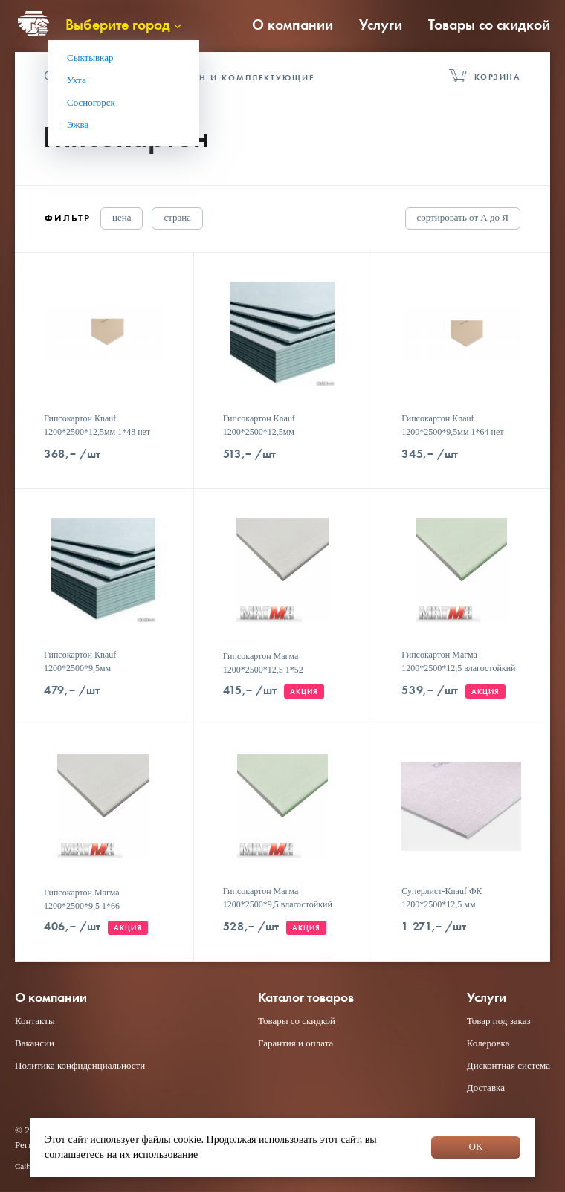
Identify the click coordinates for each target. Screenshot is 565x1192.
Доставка (486, 1087)
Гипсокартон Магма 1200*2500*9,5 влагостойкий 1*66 (277, 904)
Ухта (76, 79)
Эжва (77, 124)
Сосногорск (91, 102)
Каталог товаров (306, 997)
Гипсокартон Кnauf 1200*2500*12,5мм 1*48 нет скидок (97, 431)
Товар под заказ (499, 1020)
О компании (292, 24)
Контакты (35, 1020)
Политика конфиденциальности (80, 1065)
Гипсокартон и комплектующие (223, 77)
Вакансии (34, 1043)
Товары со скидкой (489, 24)
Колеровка (488, 1043)
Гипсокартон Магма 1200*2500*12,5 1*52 (263, 663)
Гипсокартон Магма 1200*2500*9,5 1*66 (82, 899)
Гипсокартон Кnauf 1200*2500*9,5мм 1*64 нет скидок (452, 431)
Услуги (380, 24)
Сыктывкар (90, 57)
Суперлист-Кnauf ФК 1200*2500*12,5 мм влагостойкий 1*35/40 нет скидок (450, 911)
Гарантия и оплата (295, 1043)
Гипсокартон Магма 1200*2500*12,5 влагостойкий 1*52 (458, 668)
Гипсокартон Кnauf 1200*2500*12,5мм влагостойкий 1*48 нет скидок (280, 431)
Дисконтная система (508, 1065)
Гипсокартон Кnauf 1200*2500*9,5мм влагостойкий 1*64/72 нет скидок (93, 675)
